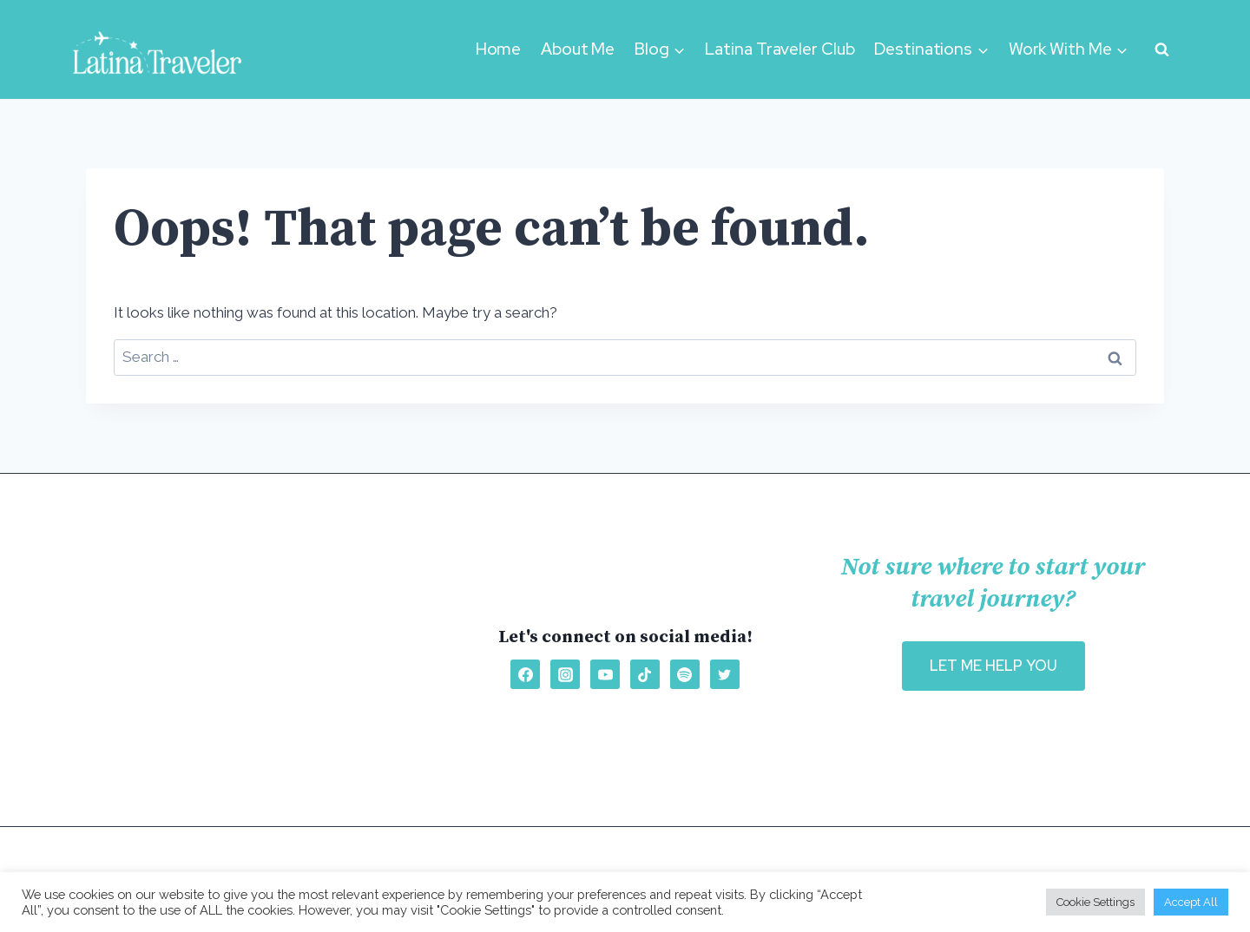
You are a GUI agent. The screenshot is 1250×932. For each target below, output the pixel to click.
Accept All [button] (1191, 902)
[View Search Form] (1161, 49)
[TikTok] (645, 674)
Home (499, 49)
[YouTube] (605, 674)
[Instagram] (565, 674)
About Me (578, 49)
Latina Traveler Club (779, 49)
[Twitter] (725, 674)
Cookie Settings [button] (1095, 902)
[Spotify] (685, 674)
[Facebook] (525, 674)
